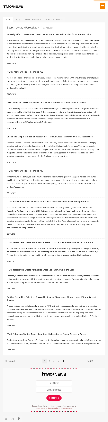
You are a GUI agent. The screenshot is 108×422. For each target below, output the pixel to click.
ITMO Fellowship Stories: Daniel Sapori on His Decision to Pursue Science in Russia (46, 334)
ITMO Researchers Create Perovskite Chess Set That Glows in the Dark (40, 269)
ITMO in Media (33, 19)
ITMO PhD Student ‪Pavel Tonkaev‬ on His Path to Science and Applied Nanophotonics (48, 201)
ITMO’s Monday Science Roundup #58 (25, 71)
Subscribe (54, 398)
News (8, 19)
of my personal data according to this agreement (54, 408)
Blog (18, 19)
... (58, 360)
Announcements (54, 19)
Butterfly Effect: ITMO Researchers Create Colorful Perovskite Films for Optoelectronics (49, 34)
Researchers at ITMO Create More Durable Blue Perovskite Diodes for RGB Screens (46, 102)
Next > (90, 360)
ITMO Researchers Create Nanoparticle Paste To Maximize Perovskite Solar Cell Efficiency (50, 242)
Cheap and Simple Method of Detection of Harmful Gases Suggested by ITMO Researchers (50, 136)
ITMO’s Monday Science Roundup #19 (25, 170)
